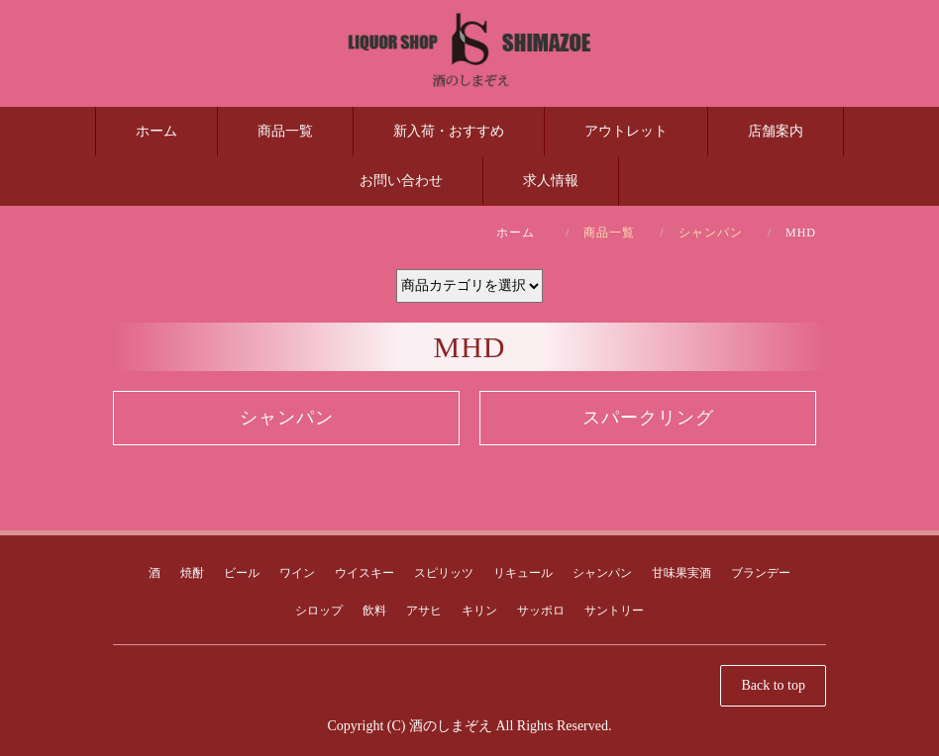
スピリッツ (443, 573)
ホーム (156, 131)
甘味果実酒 (681, 573)
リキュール (523, 573)
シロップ (319, 610)
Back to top (773, 685)
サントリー (614, 610)
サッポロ (541, 610)
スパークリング (648, 417)
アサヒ (424, 610)
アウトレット (626, 131)
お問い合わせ (401, 180)
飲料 (374, 610)
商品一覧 (285, 131)
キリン (479, 610)
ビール (242, 573)
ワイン (297, 573)
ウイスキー (364, 573)
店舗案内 (775, 131)
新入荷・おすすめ (448, 131)
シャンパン (710, 232)
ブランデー (760, 573)
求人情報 (550, 180)
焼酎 (192, 573)
